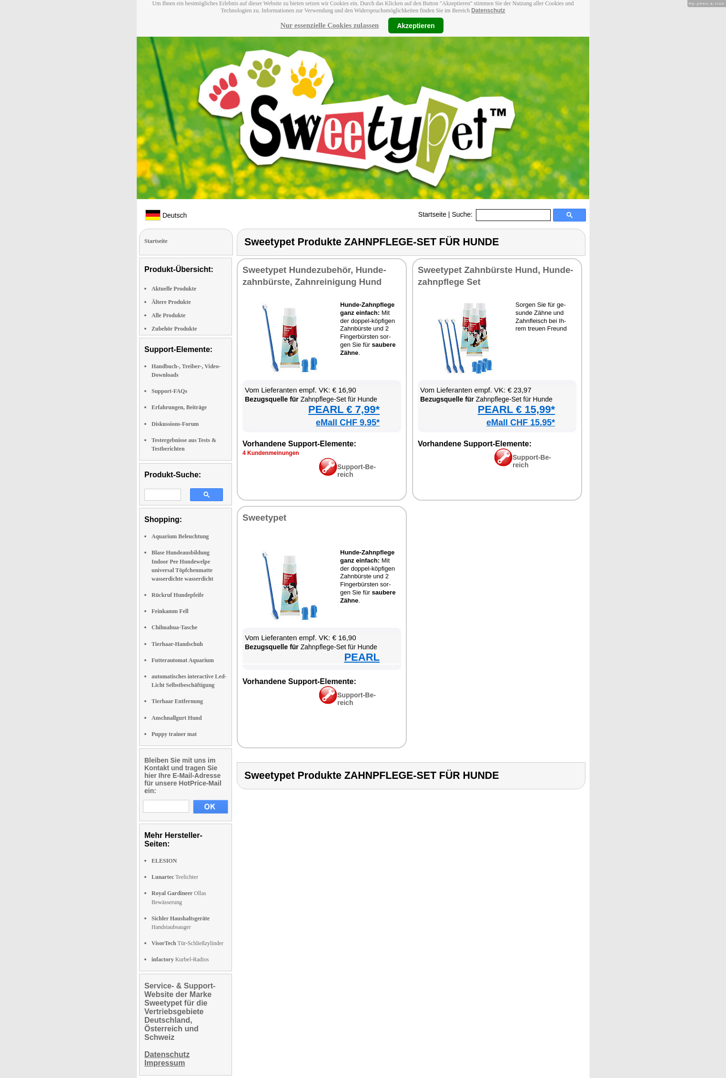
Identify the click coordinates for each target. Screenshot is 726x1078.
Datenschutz (488, 10)
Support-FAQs (169, 391)
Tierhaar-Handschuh (177, 644)
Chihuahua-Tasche (174, 627)
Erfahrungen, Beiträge (179, 407)
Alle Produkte (168, 315)
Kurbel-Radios (180, 959)
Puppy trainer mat (174, 734)
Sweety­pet (264, 518)
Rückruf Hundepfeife (177, 595)
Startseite (432, 214)
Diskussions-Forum (175, 424)
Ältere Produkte (171, 302)
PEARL (362, 657)
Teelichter (174, 877)
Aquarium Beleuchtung (180, 536)
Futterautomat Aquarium (182, 660)
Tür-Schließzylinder (187, 943)
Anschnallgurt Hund (176, 718)
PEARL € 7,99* (344, 409)
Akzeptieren (415, 25)
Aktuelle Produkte (173, 288)
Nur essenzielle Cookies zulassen (329, 25)
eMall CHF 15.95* (520, 422)
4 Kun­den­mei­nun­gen (270, 453)
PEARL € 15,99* (516, 409)
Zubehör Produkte (174, 328)
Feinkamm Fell (170, 611)
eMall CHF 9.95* (348, 422)
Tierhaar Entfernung (177, 701)
